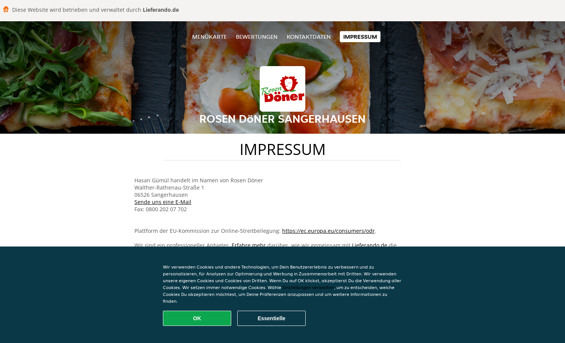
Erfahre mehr (249, 245)
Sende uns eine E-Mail (162, 201)
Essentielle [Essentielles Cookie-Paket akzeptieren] (271, 318)
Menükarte (209, 37)
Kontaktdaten (309, 37)
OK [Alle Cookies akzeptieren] (197, 318)
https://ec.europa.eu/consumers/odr (328, 230)
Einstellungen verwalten (308, 287)
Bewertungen (257, 37)
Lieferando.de (369, 245)
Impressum (360, 37)
